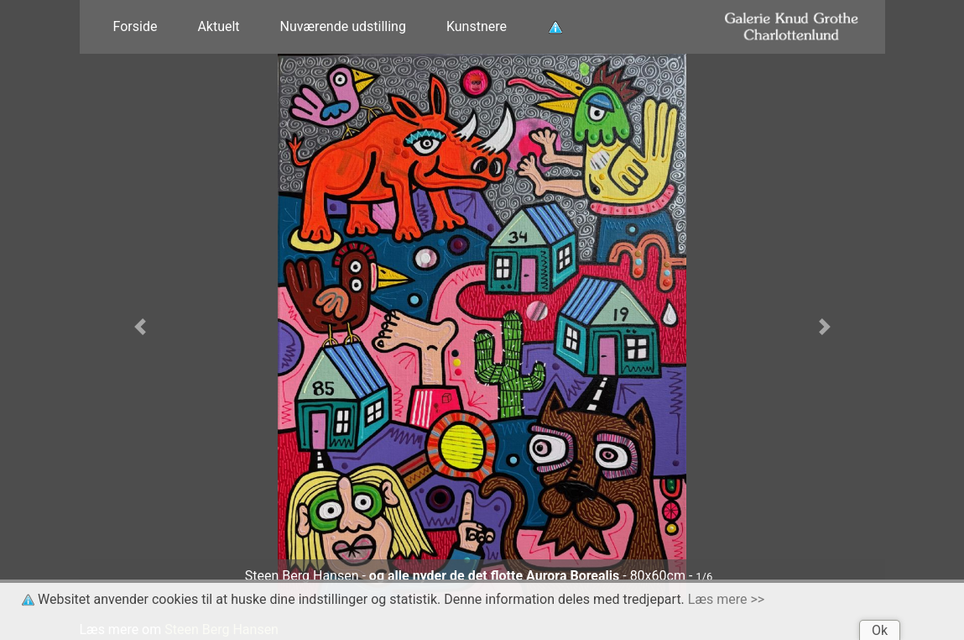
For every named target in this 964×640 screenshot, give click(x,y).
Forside (135, 26)
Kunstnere (476, 26)
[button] (140, 327)
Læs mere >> (726, 599)
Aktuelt (218, 26)
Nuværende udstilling (343, 26)
